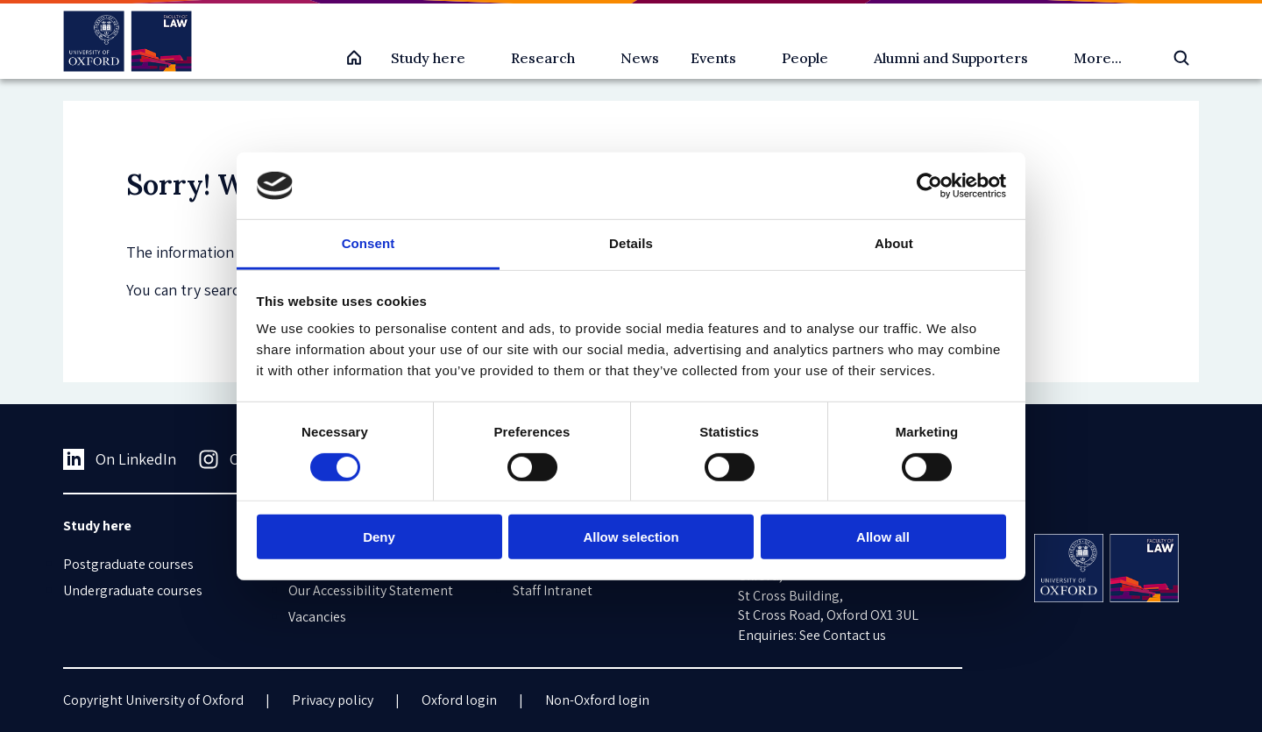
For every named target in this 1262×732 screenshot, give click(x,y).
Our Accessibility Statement (370, 590)
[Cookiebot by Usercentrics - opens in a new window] (929, 186)
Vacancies (317, 617)
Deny (379, 536)
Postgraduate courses (128, 564)
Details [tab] (631, 243)
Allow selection (630, 536)
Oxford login (459, 700)
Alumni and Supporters (951, 58)
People (805, 58)
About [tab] (894, 243)
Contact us (854, 635)
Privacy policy (332, 700)
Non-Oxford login (597, 700)
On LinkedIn (119, 459)
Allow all (883, 536)
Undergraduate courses (132, 590)
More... (1098, 58)
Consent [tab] (368, 243)
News (639, 58)
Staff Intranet (552, 590)
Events (713, 58)
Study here (428, 58)
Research (543, 58)
